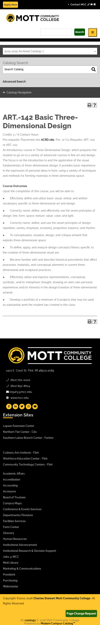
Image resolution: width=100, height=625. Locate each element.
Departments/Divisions (18, 515)
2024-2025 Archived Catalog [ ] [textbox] (24, 51)
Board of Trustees (14, 497)
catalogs (30, 620)
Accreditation (11, 479)
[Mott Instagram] (28, 406)
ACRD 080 (47, 139)
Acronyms (9, 491)
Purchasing (10, 580)
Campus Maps (12, 503)
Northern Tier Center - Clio (20, 431)
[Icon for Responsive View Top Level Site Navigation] (92, 32)
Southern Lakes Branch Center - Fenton (28, 437)
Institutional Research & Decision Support (29, 550)
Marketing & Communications (22, 568)
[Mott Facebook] (9, 406)
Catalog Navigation (19, 92)
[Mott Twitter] (22, 406)
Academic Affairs (14, 473)
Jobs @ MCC (11, 556)
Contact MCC (81, 4)
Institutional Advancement (20, 544)
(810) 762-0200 (20, 380)
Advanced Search (14, 81)
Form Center (11, 527)
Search (79, 31)
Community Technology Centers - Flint (28, 464)
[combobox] (50, 51)
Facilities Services (14, 521)
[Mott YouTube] (35, 406)
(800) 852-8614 (20, 386)
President (9, 574)
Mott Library (11, 562)
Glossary (8, 533)
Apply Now (10, 4)
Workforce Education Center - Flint (25, 458)
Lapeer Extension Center (18, 425)
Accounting (10, 485)
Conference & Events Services (22, 509)
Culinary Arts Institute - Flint (21, 452)
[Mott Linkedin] (15, 406)
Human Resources (15, 538)
